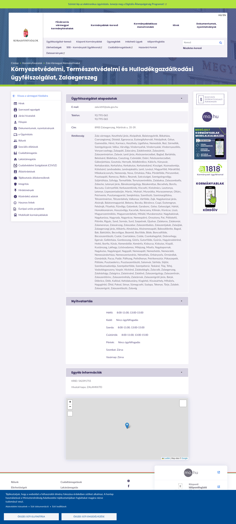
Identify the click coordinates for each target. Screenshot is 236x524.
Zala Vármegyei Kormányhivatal (63, 63)
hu (220, 15)
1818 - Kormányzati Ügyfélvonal (85, 47)
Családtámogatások (121, 47)
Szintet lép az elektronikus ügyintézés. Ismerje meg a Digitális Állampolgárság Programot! (118, 4)
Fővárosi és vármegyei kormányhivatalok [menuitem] (65, 25)
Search (220, 43)
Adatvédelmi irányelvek (16, 506)
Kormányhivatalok (25, 35)
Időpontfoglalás (156, 41)
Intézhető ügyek (133, 41)
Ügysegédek (113, 41)
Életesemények (56, 53)
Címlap (15, 63)
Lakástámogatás (69, 487)
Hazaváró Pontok (148, 47)
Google (185, 458)
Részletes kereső (192, 48)
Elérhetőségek (54, 47)
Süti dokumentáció (40, 506)
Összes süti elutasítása (31, 516)
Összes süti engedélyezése (88, 516)
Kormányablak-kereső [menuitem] (104, 25)
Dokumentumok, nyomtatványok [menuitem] (206, 25)
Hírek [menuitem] (176, 25)
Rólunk (15, 482)
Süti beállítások (59, 506)
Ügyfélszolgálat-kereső (58, 41)
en (224, 15)
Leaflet (166, 458)
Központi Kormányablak (89, 41)
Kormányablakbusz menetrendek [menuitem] (145, 25)
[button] (127, 98)
